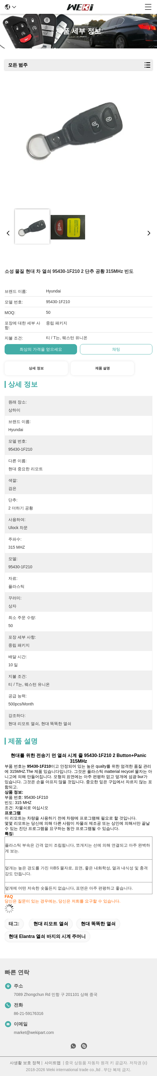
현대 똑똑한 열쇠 (98, 923)
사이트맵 (53, 1062)
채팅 (116, 349)
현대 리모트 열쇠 (50, 923)
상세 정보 (36, 368)
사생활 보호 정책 (25, 1062)
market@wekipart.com (34, 1032)
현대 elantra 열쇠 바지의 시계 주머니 (47, 936)
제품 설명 (102, 368)
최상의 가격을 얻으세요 (41, 349)
